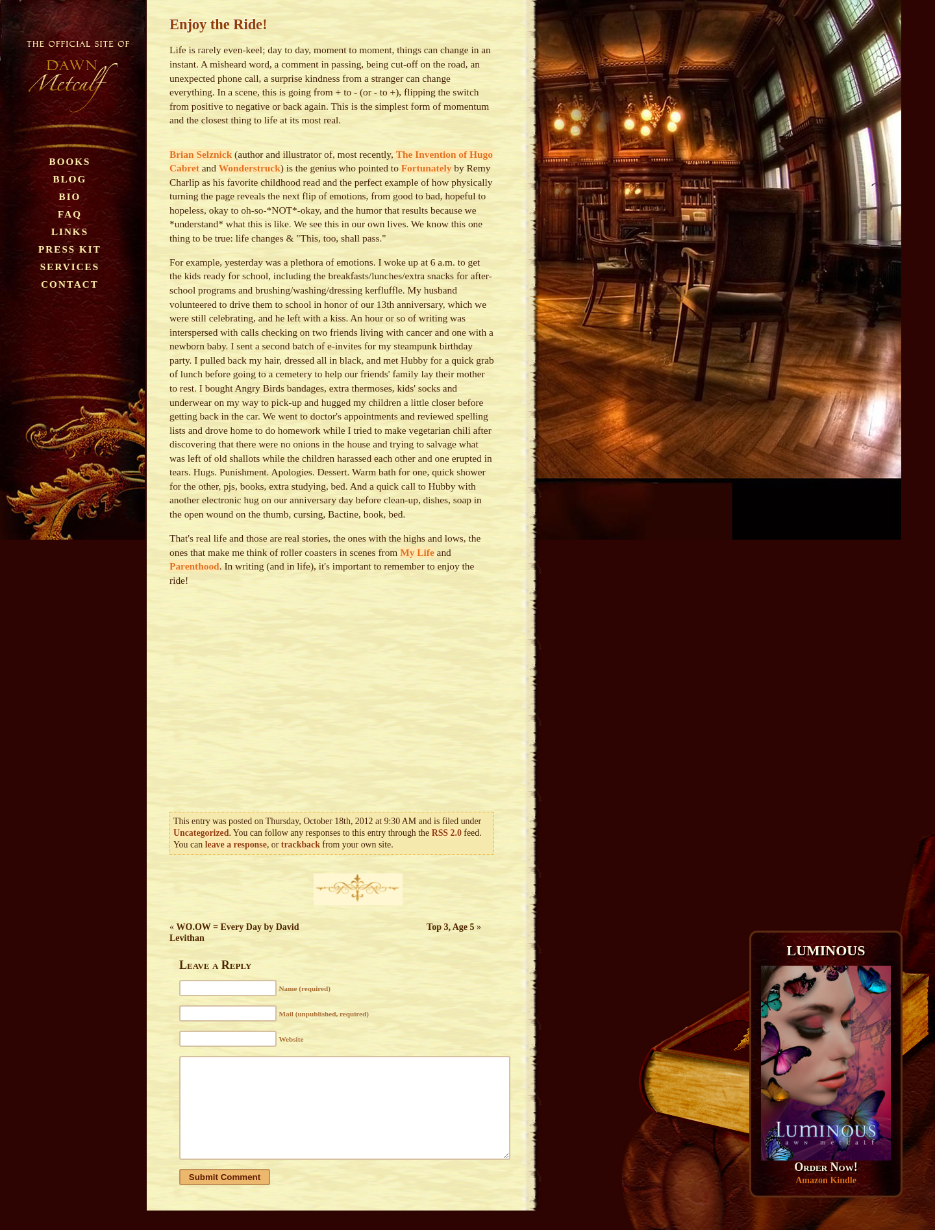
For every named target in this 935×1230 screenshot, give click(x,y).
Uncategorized (201, 833)
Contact (70, 284)
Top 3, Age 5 (450, 927)
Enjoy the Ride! (218, 24)
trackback (300, 844)
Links (69, 231)
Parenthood (194, 565)
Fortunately (426, 167)
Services (69, 266)
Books (70, 161)
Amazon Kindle (825, 1180)
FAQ (70, 214)
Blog (70, 178)
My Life (417, 552)
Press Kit (69, 249)
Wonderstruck (249, 167)
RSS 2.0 (447, 833)
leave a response (236, 844)
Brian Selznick (200, 154)
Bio (70, 196)
